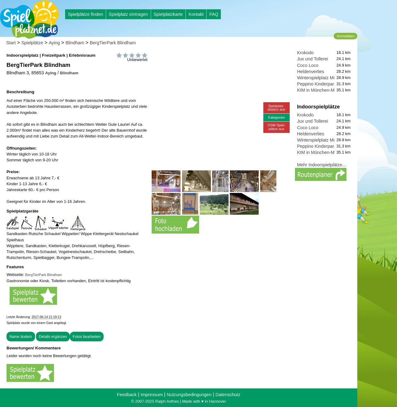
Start (11, 42)
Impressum (152, 394)
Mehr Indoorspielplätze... (321, 164)
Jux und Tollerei (312, 58)
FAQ (213, 14)
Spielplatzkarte (168, 14)
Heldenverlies (310, 71)
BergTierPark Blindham (113, 42)
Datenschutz (228, 394)
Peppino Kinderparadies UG (325, 83)
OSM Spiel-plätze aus (276, 126)
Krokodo (305, 52)
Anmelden (346, 36)
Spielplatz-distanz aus (276, 107)
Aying (54, 42)
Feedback (126, 394)
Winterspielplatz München (322, 77)
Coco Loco (308, 65)
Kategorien (276, 117)
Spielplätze (32, 42)
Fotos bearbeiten (86, 337)
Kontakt (196, 14)
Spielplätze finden (85, 14)
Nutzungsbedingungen (189, 394)
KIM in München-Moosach (323, 90)
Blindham (74, 42)
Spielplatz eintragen (128, 14)
